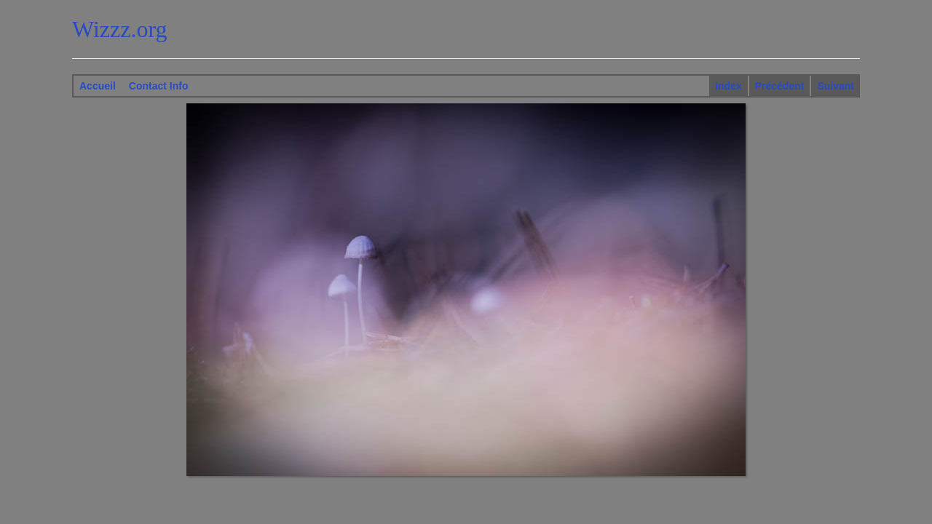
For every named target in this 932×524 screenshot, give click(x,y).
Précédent (780, 86)
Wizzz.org (119, 29)
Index (728, 86)
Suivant (835, 86)
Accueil (97, 86)
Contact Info (159, 86)
